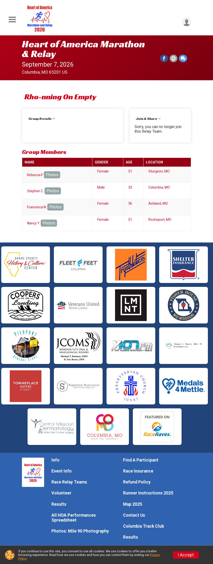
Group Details (40, 118)
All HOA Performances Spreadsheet (73, 518)
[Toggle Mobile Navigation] (12, 20)
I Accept (186, 555)
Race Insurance (138, 471)
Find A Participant (140, 460)
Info (55, 460)
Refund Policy (137, 482)
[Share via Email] (173, 58)
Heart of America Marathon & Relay (83, 49)
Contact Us (134, 515)
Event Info (61, 471)
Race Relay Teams (69, 482)
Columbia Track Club (143, 526)
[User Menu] (186, 22)
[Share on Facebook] (164, 58)
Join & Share (146, 118)
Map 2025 (132, 504)
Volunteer (61, 493)
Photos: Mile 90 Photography (80, 531)
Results (58, 504)
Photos (52, 174)
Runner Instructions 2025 (148, 493)
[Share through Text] (183, 58)
